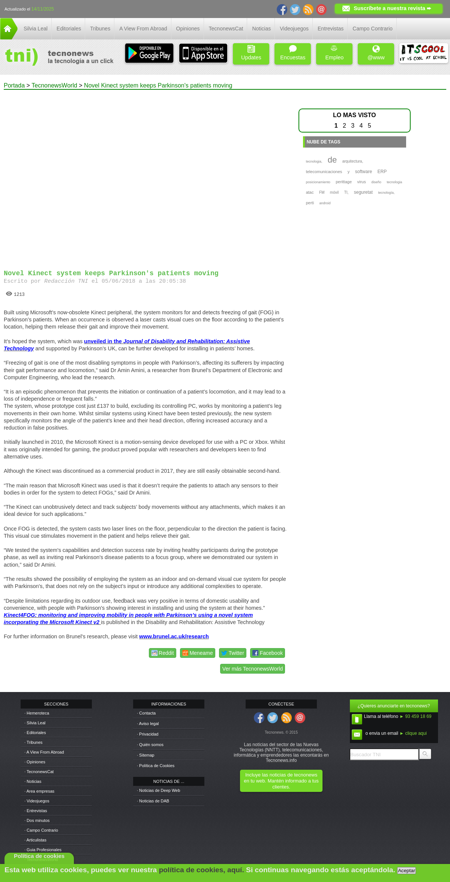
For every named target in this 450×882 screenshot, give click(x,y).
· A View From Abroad (44, 752)
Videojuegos (294, 29)
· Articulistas (35, 840)
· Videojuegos (36, 801)
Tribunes (100, 29)
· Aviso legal (148, 723)
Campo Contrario (372, 29)
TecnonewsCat (226, 29)
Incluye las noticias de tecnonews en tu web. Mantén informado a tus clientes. (281, 781)
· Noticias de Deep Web (158, 790)
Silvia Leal (36, 29)
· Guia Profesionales (43, 849)
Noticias (261, 29)
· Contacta (146, 713)
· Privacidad (147, 734)
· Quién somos (150, 744)
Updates (251, 52)
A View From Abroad (143, 29)
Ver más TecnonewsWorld (252, 669)
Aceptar (406, 870)
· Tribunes (33, 742)
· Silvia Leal (34, 723)
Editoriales (69, 29)
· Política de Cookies (155, 765)
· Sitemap (145, 755)
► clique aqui (413, 733)
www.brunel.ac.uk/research (174, 636)
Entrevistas (331, 29)
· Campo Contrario (41, 830)
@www (376, 52)
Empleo (334, 52)
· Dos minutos (37, 820)
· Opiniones (34, 762)
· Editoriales (35, 732)
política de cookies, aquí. (201, 870)
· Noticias (32, 781)
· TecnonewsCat (39, 771)
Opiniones (188, 29)
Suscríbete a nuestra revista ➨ (392, 8)
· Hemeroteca (36, 713)
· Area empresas (39, 791)
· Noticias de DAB (153, 801)
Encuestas (292, 52)
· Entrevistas (35, 810)
